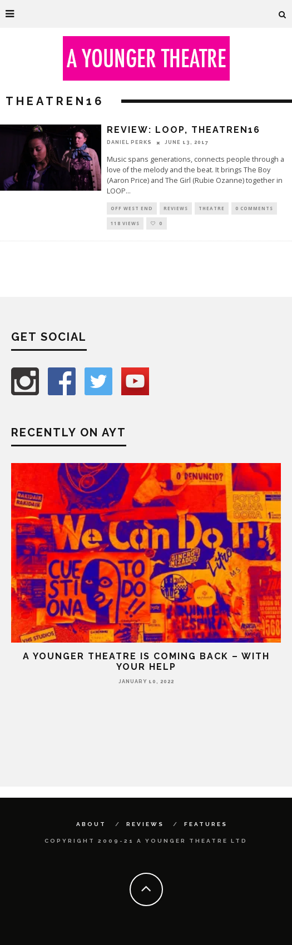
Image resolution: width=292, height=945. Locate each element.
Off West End (132, 208)
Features (205, 824)
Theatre (212, 208)
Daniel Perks (129, 142)
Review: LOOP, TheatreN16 (183, 130)
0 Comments (254, 208)
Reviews (176, 208)
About (91, 824)
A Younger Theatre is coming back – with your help (146, 661)
